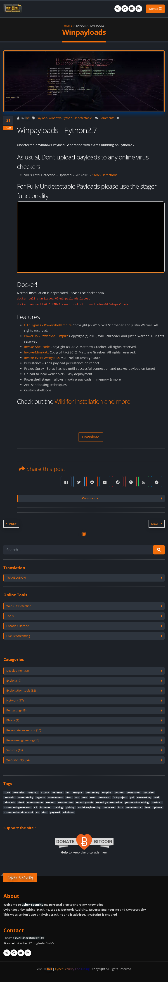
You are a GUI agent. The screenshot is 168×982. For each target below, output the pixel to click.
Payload (41, 118)
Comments (106, 118)
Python (67, 118)
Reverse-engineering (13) (22, 740)
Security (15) (14, 750)
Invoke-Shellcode (37, 347)
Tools (10, 616)
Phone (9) (12, 720)
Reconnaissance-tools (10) (23, 730)
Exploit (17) (13, 681)
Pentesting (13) (16, 710)
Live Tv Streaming (18, 636)
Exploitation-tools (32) (21, 690)
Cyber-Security (32, 905)
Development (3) (17, 671)
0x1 (27, 118)
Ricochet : (9, 943)
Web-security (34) (18, 760)
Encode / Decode (17, 626)
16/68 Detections (105, 175)
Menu (155, 9)
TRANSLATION (16, 578)
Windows (55, 118)
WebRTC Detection (18, 606)
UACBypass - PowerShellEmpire (48, 325)
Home (68, 25)
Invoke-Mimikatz (36, 352)
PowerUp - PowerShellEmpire (46, 336)
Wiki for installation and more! (93, 401)
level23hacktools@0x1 (29, 938)
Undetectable (83, 118)
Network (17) (15, 700)
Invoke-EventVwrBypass (42, 357)
